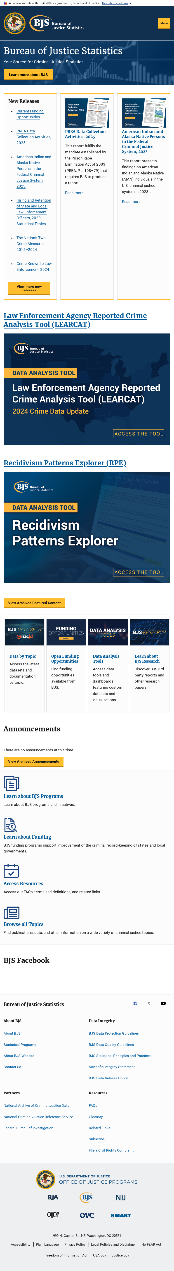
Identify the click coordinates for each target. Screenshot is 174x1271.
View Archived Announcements (33, 761)
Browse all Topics (87, 911)
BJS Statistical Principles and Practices (120, 1056)
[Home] (56, 23)
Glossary (96, 1116)
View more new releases (29, 288)
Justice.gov (120, 1255)
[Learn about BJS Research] (149, 632)
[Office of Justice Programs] (15, 23)
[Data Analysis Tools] (108, 632)
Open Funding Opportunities (65, 659)
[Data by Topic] (24, 632)
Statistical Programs (20, 1045)
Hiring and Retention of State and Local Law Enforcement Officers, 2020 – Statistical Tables (33, 212)
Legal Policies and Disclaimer (113, 1244)
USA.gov (99, 1255)
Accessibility (20, 1244)
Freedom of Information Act (66, 1255)
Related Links (99, 1128)
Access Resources (87, 870)
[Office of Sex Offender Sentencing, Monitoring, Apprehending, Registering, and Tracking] (121, 1218)
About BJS (12, 1033)
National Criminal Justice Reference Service (38, 1116)
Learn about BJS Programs (87, 783)
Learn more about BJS (28, 74)
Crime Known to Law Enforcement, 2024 (34, 266)
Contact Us (12, 1067)
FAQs (93, 1105)
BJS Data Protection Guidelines (114, 1033)
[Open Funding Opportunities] (66, 632)
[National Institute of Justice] (120, 1201)
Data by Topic (22, 656)
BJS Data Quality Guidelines (111, 1045)
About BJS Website (19, 1056)
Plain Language (47, 1244)
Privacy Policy (74, 1244)
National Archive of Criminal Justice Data (36, 1105)
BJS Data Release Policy (108, 1078)
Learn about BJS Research (147, 659)
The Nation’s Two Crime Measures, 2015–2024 (31, 244)
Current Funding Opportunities (30, 114)
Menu (164, 23)
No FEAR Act (151, 1244)
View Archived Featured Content (34, 603)
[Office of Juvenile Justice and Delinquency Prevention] (53, 1219)
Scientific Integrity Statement (112, 1067)
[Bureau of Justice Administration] (53, 1201)
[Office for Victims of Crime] (87, 1218)
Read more (74, 192)
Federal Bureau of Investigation (28, 1128)
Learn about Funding (87, 824)
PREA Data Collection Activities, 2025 (33, 137)
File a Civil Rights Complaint (111, 1150)
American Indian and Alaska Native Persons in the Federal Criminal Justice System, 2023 (33, 171)
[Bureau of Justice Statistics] (87, 1204)
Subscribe (97, 1139)
